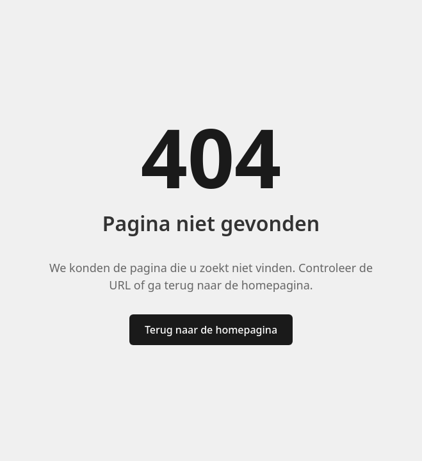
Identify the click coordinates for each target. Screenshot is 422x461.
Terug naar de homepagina (211, 330)
